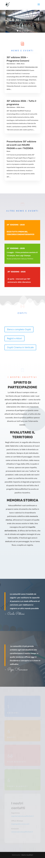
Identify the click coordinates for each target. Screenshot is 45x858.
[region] (22, 21)
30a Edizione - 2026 (13, 64)
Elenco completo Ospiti (19, 329)
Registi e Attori (14, 338)
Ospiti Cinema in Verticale (20, 347)
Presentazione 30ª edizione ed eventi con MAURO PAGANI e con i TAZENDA (21, 145)
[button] (41, 13)
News (23, 64)
